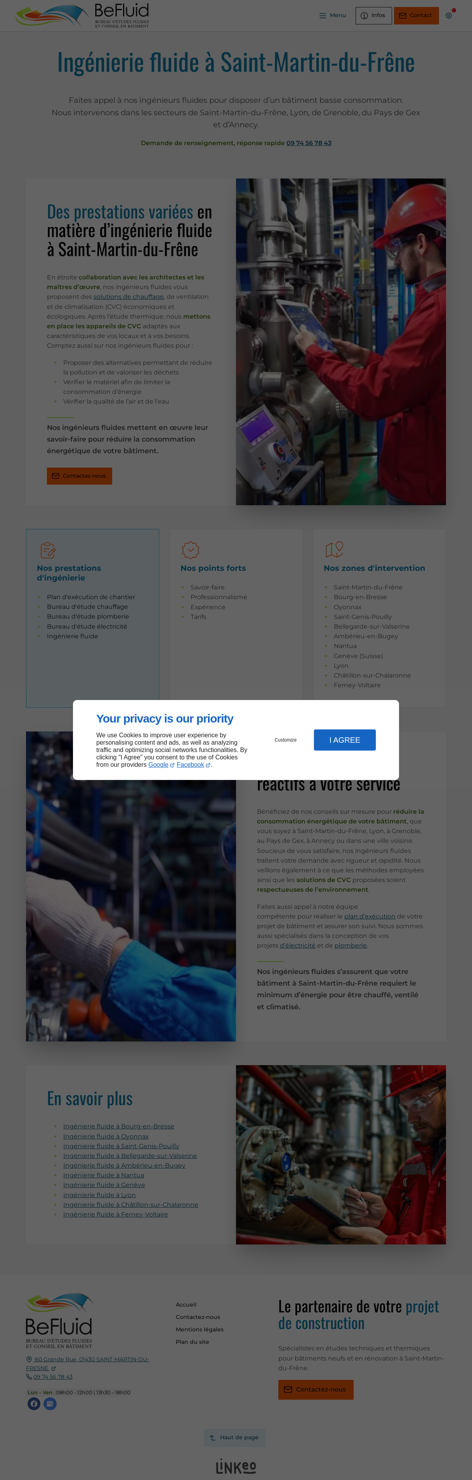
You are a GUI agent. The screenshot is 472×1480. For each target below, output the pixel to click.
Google (158, 764)
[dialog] (236, 740)
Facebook (190, 764)
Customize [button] (286, 740)
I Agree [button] (344, 740)
